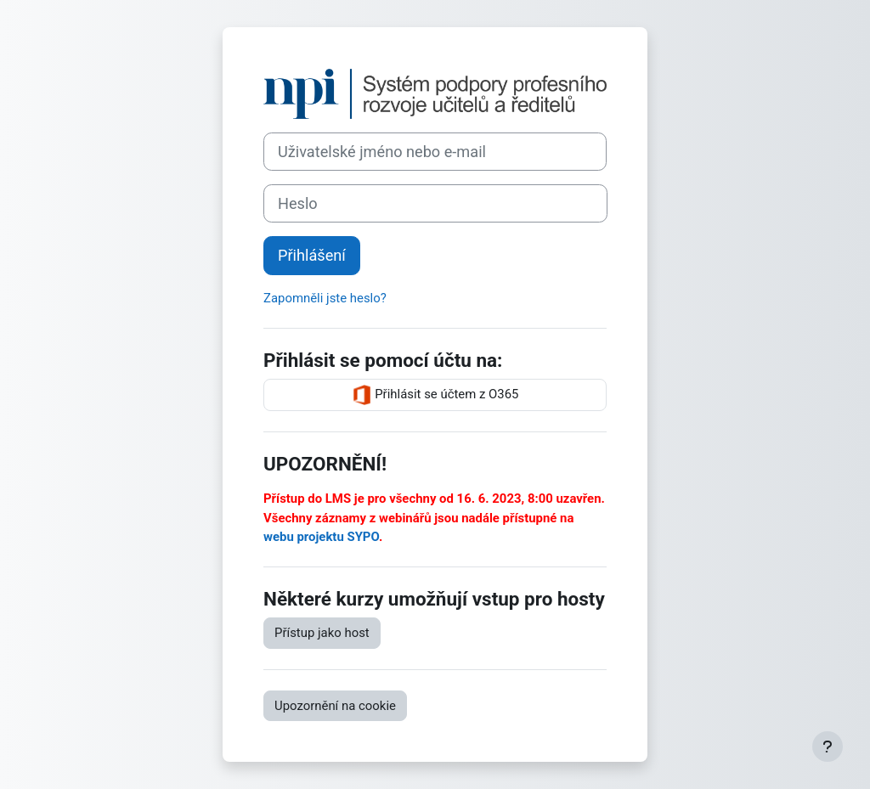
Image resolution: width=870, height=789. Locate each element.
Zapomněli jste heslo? (325, 298)
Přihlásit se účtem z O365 (435, 395)
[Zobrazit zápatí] (827, 746)
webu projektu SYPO (321, 536)
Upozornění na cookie (335, 705)
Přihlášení (312, 255)
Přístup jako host (322, 632)
